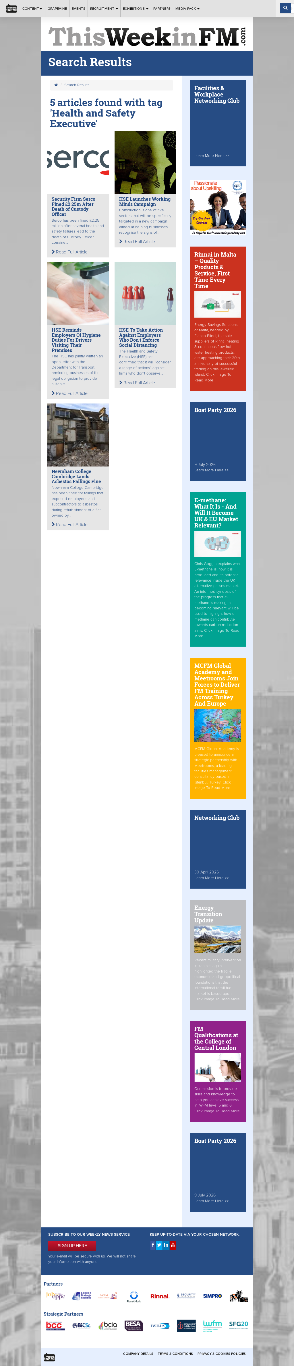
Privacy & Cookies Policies (222, 1354)
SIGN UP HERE (72, 1246)
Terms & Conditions (175, 1354)
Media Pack (187, 9)
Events (78, 9)
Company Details (138, 1354)
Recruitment (104, 9)
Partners (162, 9)
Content (32, 9)
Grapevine (57, 9)
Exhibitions (136, 9)
